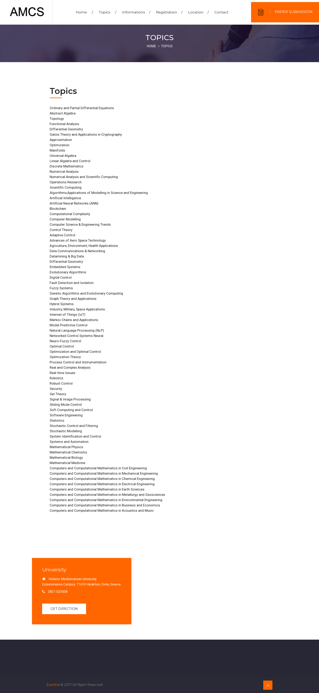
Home (84, 12)
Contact (222, 12)
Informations (136, 12)
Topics (108, 12)
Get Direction (64, 609)
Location (199, 12)
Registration (169, 12)
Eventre (53, 684)
